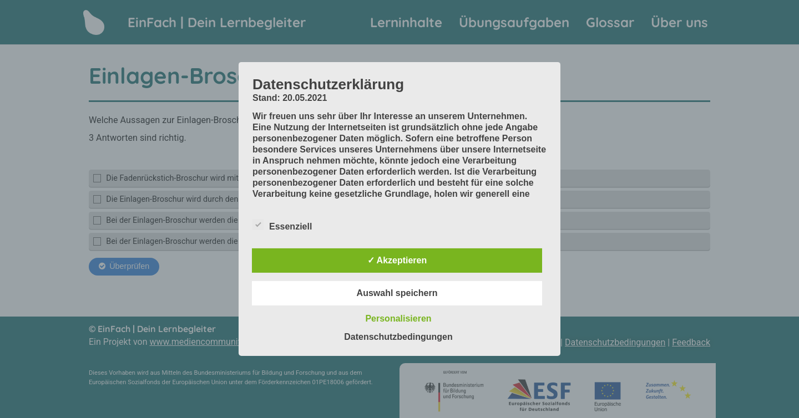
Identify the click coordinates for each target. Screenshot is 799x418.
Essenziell (282, 224)
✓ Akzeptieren (397, 260)
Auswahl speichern (397, 293)
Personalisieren (398, 318)
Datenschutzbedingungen (398, 336)
